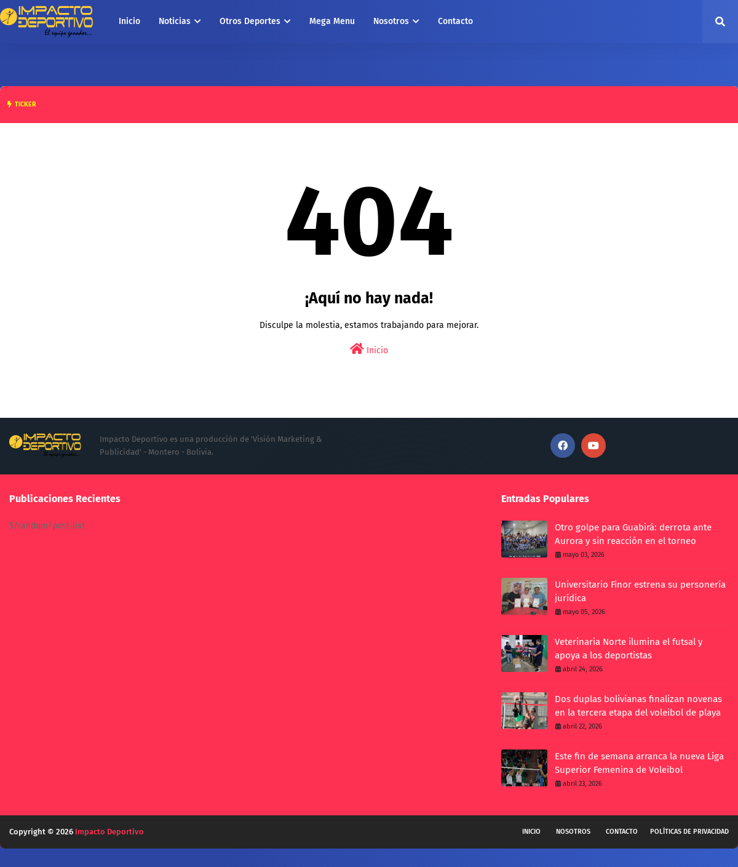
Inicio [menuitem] (129, 21)
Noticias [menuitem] (175, 21)
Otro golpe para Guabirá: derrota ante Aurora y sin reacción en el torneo (633, 534)
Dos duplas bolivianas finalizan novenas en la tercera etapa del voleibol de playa (638, 706)
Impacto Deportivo (109, 831)
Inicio (369, 349)
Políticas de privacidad (689, 832)
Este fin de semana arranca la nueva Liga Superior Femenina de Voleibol (639, 763)
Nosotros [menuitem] (391, 21)
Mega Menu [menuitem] (332, 21)
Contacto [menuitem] (455, 21)
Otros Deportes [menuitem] (250, 21)
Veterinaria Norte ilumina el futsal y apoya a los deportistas (628, 648)
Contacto (622, 832)
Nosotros (573, 832)
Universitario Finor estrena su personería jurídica (640, 591)
